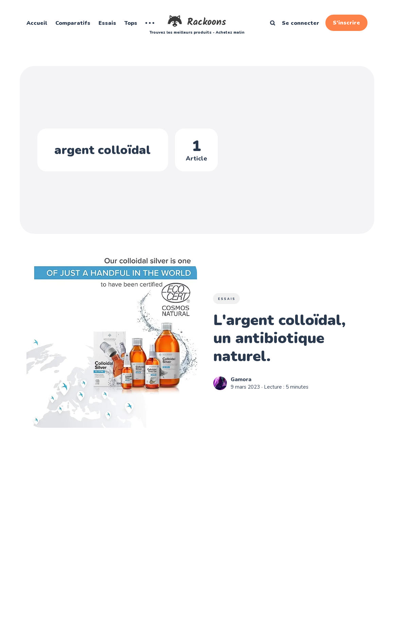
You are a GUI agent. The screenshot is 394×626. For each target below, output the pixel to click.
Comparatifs (72, 23)
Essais (107, 23)
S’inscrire (346, 23)
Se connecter (300, 23)
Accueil (36, 23)
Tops (130, 23)
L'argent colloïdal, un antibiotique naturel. (279, 338)
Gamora (241, 379)
